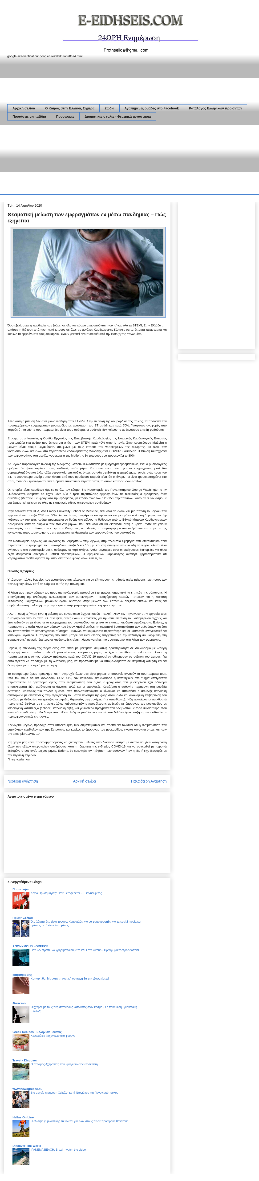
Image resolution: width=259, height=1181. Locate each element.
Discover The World (26, 1146)
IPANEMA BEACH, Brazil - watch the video (58, 1149)
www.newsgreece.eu (27, 1089)
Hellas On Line (23, 1117)
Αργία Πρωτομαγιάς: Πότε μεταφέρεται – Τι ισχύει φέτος (66, 893)
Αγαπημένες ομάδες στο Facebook (152, 108)
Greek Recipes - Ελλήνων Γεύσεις (37, 1032)
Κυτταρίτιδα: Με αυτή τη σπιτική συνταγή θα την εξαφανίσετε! (70, 978)
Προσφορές (65, 116)
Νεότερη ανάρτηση (23, 781)
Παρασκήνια (21, 889)
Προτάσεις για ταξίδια (29, 116)
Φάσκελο (19, 1003)
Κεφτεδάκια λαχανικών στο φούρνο (53, 1035)
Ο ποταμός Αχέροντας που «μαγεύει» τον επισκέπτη (64, 1064)
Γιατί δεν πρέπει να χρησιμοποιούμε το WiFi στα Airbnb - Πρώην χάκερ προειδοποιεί (85, 950)
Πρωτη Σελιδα (22, 918)
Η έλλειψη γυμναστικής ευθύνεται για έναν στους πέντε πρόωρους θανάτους (79, 1121)
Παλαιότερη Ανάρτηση (149, 781)
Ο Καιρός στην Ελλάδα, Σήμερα (69, 108)
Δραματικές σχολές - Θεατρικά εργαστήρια (118, 116)
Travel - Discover (24, 1060)
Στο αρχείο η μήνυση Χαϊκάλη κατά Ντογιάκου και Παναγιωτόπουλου (74, 1092)
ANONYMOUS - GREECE (30, 946)
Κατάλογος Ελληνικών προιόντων (215, 108)
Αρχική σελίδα (23, 108)
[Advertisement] (70, 160)
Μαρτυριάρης (22, 974)
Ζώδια (109, 108)
